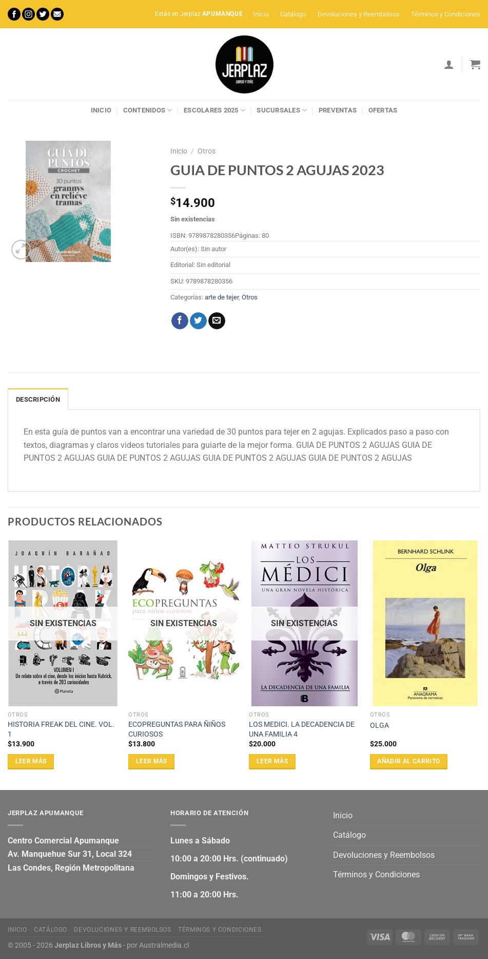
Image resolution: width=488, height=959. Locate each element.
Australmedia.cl (164, 945)
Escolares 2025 (214, 110)
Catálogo (293, 14)
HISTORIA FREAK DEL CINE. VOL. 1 (61, 729)
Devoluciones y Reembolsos (359, 14)
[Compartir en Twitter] (198, 321)
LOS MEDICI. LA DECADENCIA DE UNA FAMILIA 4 (302, 729)
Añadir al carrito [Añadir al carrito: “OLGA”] (408, 761)
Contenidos (147, 110)
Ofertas (383, 110)
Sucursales (282, 110)
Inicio (261, 14)
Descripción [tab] (38, 399)
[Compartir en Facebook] (179, 321)
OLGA (379, 725)
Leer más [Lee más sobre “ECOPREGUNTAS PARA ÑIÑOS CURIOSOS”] (151, 761)
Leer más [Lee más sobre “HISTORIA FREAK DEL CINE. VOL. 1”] (31, 761)
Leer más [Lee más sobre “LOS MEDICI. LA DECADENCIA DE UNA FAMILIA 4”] (272, 761)
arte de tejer (222, 297)
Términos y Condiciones (445, 14)
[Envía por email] (216, 321)
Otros (207, 151)
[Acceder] (449, 64)
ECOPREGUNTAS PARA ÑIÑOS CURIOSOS (176, 729)
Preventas (338, 110)
